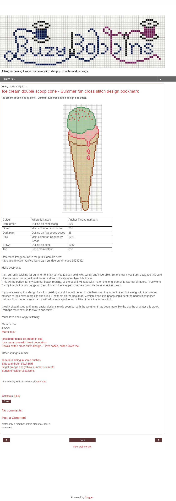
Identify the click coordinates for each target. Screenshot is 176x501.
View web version (82, 446)
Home (82, 440)
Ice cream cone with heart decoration (24, 342)
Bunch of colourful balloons (18, 370)
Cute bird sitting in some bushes (21, 360)
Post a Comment (14, 418)
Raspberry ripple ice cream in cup (22, 338)
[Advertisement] (82, 9)
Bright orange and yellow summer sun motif (28, 367)
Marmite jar (8, 331)
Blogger (89, 497)
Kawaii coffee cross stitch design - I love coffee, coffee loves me (40, 346)
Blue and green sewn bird (17, 363)
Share (6, 401)
